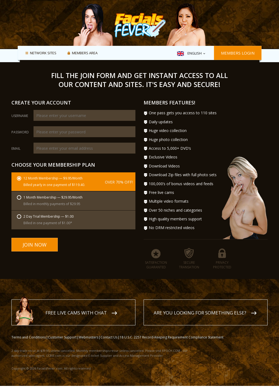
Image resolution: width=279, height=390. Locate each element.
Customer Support (62, 337)
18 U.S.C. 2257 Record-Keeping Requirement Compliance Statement (171, 337)
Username (19, 116)
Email (15, 148)
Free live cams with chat (76, 313)
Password (20, 132)
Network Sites (43, 53)
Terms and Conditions (28, 337)
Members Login (237, 53)
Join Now (35, 244)
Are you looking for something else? (200, 313)
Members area (85, 53)
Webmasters (88, 337)
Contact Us (109, 337)
